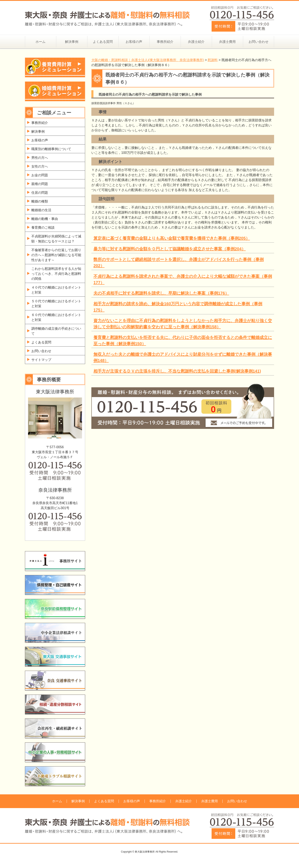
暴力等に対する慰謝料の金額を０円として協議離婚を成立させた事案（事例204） (169, 249)
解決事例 (71, 41)
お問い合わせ (258, 41)
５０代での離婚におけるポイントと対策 (56, 303)
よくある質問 (103, 41)
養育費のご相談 (43, 227)
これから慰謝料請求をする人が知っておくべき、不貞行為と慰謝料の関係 (56, 273)
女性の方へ (39, 166)
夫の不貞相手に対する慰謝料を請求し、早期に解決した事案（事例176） (161, 293)
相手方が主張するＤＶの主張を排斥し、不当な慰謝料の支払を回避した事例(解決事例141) (177, 371)
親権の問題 (39, 184)
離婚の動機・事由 (44, 219)
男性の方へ (39, 157)
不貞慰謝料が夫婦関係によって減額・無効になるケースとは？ (56, 239)
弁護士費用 (227, 41)
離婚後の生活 (41, 210)
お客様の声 (134, 41)
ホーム (40, 41)
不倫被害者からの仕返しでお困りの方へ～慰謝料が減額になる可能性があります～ (56, 255)
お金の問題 (39, 175)
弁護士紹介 (196, 41)
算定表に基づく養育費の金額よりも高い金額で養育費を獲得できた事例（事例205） (171, 238)
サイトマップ (41, 360)
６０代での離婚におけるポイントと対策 (56, 317)
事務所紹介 (165, 41)
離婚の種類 (39, 201)
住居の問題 (39, 192)
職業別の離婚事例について (51, 149)
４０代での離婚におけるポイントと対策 (56, 290)
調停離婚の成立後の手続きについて (56, 331)
